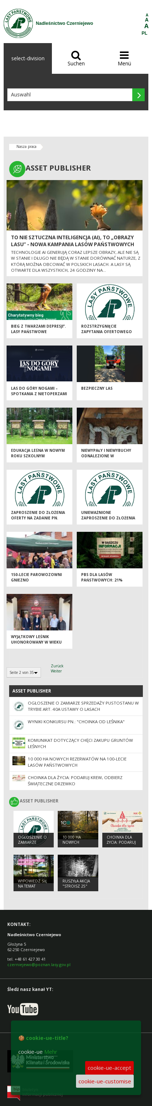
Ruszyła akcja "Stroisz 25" (76, 883)
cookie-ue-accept (109, 1067)
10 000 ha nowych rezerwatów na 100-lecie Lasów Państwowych (77, 762)
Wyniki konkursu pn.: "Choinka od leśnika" (76, 721)
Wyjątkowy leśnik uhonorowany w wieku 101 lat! (36, 642)
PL (145, 33)
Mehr (50, 1051)
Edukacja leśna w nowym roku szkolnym (38, 453)
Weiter (56, 671)
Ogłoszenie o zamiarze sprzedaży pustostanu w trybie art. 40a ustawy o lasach (83, 706)
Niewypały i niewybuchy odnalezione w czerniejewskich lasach (106, 456)
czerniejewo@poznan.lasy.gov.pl (39, 964)
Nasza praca (26, 146)
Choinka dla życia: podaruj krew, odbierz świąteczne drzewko (75, 780)
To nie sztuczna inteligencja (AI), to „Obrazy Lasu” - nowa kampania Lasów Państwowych (72, 241)
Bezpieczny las (97, 388)
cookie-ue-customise (105, 1081)
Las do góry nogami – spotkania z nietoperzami (39, 391)
